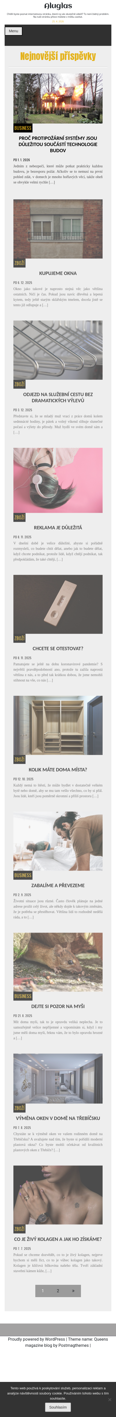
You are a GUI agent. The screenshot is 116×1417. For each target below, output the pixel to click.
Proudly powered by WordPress (36, 1339)
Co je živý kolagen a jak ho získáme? (58, 1240)
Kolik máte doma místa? (58, 771)
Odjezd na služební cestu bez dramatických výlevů (58, 398)
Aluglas (58, 6)
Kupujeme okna (58, 274)
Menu (13, 31)
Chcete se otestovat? (58, 650)
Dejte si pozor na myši (58, 1008)
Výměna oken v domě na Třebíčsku (58, 1119)
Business (22, 128)
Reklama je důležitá (58, 529)
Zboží (19, 264)
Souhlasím (58, 1407)
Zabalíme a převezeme (58, 886)
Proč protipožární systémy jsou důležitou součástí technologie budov (58, 144)
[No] (109, 1399)
